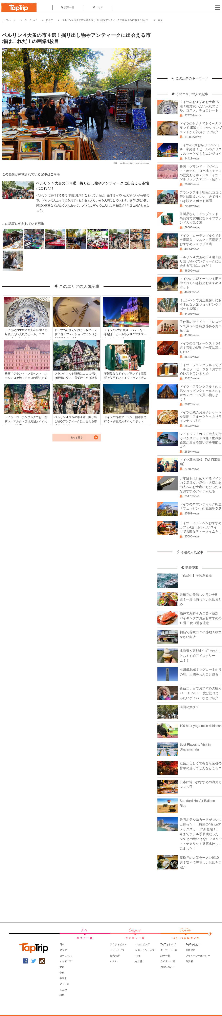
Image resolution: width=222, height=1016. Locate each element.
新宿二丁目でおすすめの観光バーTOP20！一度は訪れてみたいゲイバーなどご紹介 (201, 693)
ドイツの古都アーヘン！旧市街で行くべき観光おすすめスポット (201, 283)
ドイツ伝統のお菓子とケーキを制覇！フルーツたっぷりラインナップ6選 (201, 417)
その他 (138, 961)
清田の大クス (189, 707)
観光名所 (115, 955)
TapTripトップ (168, 944)
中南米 (63, 978)
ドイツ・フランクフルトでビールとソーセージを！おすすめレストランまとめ (201, 369)
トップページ (8, 20)
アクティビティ (118, 944)
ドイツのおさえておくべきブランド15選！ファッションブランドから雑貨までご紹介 (201, 128)
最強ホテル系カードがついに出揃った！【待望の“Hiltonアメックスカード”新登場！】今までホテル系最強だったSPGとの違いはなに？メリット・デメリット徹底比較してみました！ (201, 834)
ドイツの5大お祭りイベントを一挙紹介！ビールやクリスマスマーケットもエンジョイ (201, 149)
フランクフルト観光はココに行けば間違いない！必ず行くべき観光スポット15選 (201, 197)
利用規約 (190, 950)
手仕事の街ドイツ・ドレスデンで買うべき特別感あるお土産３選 (201, 326)
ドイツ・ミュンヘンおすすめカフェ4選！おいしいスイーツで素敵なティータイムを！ (201, 527)
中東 (62, 972)
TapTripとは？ (193, 944)
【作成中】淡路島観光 (196, 576)
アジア (63, 950)
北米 (62, 967)
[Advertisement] (189, 51)
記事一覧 (67, 7)
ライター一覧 (167, 961)
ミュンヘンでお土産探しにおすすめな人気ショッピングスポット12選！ (201, 304)
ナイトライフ (117, 950)
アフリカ (64, 984)
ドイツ (49, 20)
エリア (98, 7)
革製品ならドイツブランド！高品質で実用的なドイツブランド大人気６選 (201, 218)
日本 (62, 944)
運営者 (189, 961)
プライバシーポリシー (198, 955)
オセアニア (66, 961)
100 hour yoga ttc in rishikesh (201, 726)
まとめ (63, 989)
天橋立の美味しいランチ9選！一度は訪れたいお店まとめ (201, 599)
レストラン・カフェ (146, 950)
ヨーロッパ (30, 20)
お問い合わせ (167, 967)
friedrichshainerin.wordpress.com (134, 163)
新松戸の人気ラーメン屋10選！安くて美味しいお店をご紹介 (201, 862)
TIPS (138, 955)
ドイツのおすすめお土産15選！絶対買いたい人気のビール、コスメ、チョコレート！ (201, 106)
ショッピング (142, 944)
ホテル (113, 961)
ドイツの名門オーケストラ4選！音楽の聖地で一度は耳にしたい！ (201, 348)
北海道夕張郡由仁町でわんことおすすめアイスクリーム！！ (201, 655)
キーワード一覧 (168, 950)
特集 (62, 995)
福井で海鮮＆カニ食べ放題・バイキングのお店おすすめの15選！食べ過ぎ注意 (201, 618)
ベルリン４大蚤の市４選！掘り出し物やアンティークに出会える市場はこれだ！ (105, 20)
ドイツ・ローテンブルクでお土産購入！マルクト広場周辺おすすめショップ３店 (201, 240)
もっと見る (77, 437)
